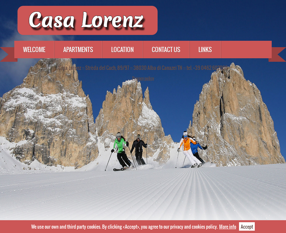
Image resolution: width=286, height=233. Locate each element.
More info (227, 226)
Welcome (34, 49)
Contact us (166, 49)
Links (205, 49)
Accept (247, 226)
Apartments (78, 49)
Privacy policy (143, 78)
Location (122, 49)
